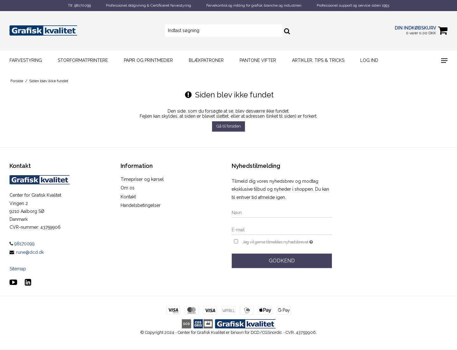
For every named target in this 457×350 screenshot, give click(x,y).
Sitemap (18, 268)
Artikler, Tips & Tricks (318, 60)
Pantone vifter (258, 60)
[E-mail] (282, 229)
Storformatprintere (83, 60)
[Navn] (282, 212)
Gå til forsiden (228, 126)
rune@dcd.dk (30, 252)
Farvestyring (26, 60)
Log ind (369, 60)
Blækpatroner (206, 60)
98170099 (22, 243)
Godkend (282, 261)
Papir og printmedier (148, 60)
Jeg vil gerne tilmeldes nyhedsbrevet (287, 241)
